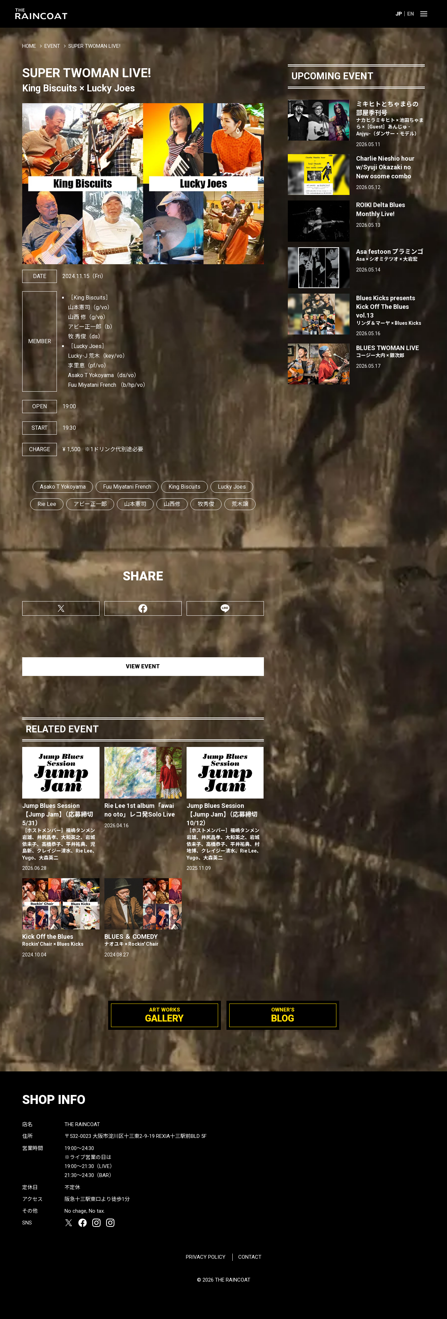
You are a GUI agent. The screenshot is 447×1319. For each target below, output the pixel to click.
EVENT (52, 46)
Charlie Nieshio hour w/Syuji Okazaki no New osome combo (385, 167)
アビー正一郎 (90, 504)
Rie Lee (46, 504)
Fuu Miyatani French (127, 486)
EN (410, 14)
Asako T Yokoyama (63, 486)
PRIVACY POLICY (205, 1257)
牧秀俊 (206, 504)
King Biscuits (184, 486)
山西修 (172, 504)
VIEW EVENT (143, 666)
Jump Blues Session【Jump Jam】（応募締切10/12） (225, 832)
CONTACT (249, 1257)
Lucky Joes (232, 486)
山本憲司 (135, 504)
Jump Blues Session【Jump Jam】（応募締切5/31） (61, 832)
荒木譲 (240, 504)
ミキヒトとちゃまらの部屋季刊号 (390, 118)
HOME (29, 46)
